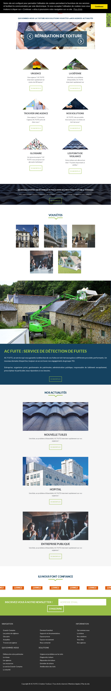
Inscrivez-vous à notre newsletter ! (29, 602)
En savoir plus (36, 88)
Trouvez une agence (10, 643)
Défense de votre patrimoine (13, 654)
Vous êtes (64, 18)
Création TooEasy (45, 684)
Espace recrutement (47, 640)
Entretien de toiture (47, 663)
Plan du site (85, 684)
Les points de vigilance (11, 633)
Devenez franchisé (46, 630)
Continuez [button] (99, 7)
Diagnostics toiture (46, 657)
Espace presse (45, 636)
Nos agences (76, 18)
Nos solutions (52, 18)
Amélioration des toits (48, 667)
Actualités (88, 18)
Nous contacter (45, 643)
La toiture (40, 18)
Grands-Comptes (9, 630)
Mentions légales (74, 684)
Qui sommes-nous (26, 18)
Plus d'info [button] (78, 9)
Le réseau (6, 657)
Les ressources (8, 663)
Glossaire (6, 636)
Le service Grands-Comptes (12, 667)
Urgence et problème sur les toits (51, 654)
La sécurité (6, 670)
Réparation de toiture (47, 660)
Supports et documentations (50, 633)
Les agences (7, 660)
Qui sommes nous (83, 630)
